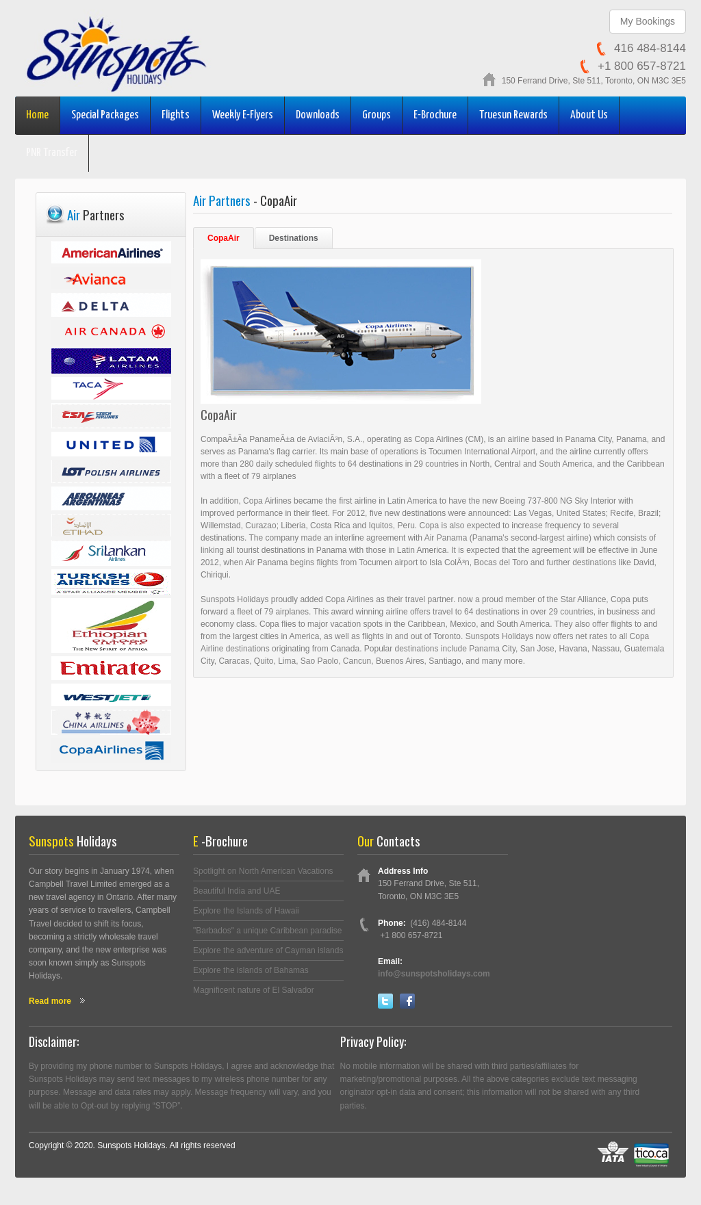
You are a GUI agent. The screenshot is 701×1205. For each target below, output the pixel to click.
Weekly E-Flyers (242, 115)
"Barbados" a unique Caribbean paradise (267, 930)
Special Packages (105, 115)
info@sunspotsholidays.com (434, 974)
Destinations (293, 238)
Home (37, 115)
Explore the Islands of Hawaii (246, 911)
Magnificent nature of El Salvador (253, 990)
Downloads (318, 115)
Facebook (407, 1001)
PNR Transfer (51, 153)
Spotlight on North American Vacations (263, 871)
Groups (376, 115)
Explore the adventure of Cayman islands (268, 950)
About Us (589, 115)
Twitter (385, 1001)
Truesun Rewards (513, 115)
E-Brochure (435, 115)
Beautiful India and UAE (236, 891)
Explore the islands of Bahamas (251, 970)
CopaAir (223, 238)
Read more (50, 1001)
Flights (176, 115)
